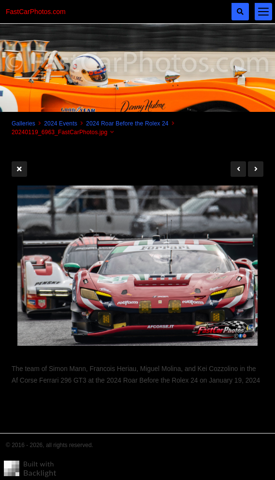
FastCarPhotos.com (36, 11)
